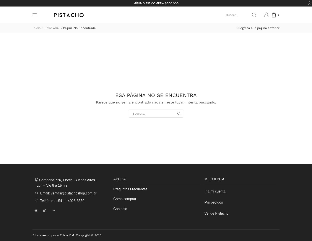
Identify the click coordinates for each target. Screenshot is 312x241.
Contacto (120, 209)
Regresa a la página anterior (259, 28)
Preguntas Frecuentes (130, 189)
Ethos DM (67, 235)
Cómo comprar (124, 199)
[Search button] (254, 15)
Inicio (37, 28)
